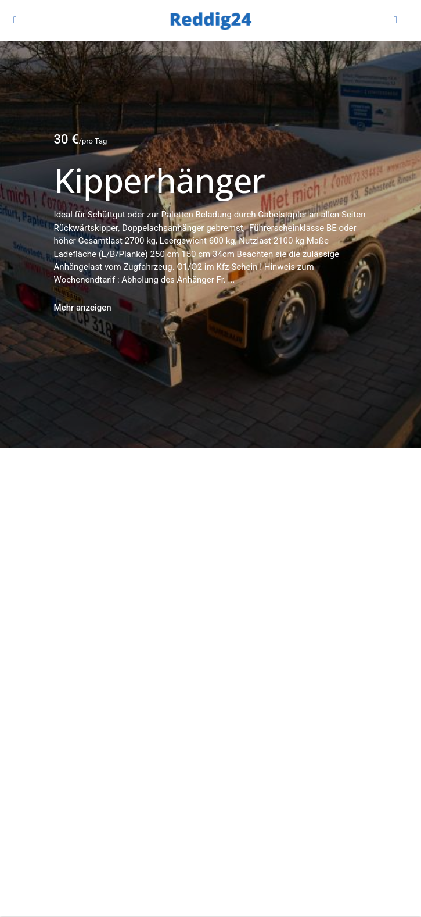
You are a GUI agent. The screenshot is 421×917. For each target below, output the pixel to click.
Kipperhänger (159, 180)
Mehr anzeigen (82, 307)
